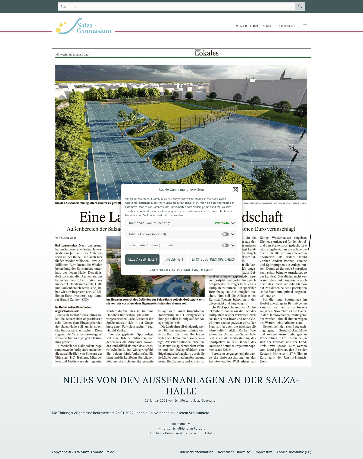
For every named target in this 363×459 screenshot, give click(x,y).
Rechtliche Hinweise (234, 452)
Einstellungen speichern (213, 259)
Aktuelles (184, 424)
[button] (235, 189)
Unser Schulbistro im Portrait (184, 428)
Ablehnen (174, 259)
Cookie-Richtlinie (160, 269)
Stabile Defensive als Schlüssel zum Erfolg (184, 433)
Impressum (206, 269)
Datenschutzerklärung (185, 269)
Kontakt (287, 26)
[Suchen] (300, 6)
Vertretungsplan (253, 26)
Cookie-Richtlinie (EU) (294, 452)
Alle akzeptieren (142, 259)
